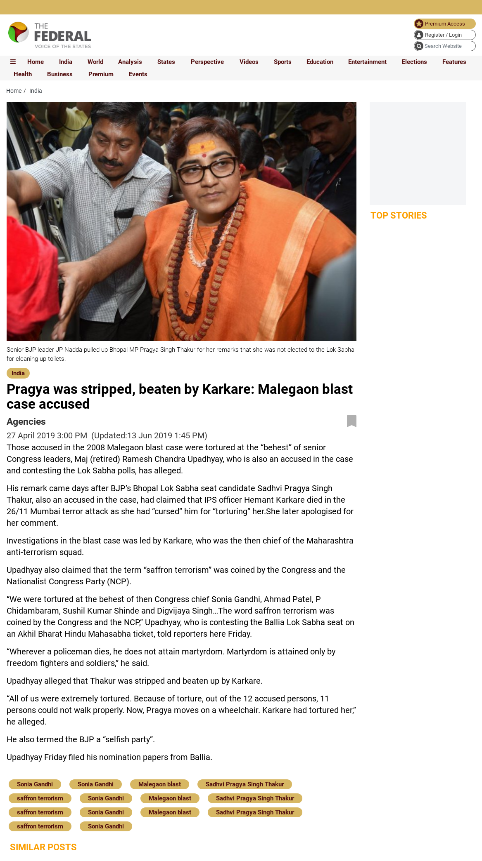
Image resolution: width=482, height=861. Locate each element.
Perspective (207, 62)
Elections (414, 62)
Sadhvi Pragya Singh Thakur (245, 784)
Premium (101, 74)
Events (138, 74)
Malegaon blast (159, 784)
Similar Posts (43, 847)
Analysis (130, 62)
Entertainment (367, 62)
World (95, 62)
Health (23, 74)
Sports (283, 62)
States (166, 62)
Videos (249, 62)
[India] (18, 372)
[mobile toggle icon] (13, 62)
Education (319, 62)
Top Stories (398, 215)
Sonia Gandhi (35, 784)
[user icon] (445, 35)
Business (60, 74)
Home (35, 62)
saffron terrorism (40, 798)
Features (454, 62)
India (65, 62)
